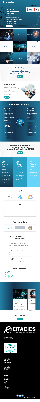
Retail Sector (5, 384)
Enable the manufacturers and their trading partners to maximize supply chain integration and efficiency (20, 306)
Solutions (20, 58)
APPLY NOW (20, 76)
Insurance (5, 385)
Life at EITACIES (6, 380)
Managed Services (33, 166)
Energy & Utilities (6, 389)
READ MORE (9, 26)
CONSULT (6, 357)
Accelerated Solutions (7, 362)
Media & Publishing (6, 391)
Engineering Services (7, 360)
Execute (6, 46)
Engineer (34, 46)
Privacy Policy (33, 400)
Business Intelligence (7, 370)
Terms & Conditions (28, 400)
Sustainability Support (7, 361)
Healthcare (5, 386)
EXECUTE (6, 372)
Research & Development (7, 365)
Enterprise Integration (7, 371)
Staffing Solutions (19, 166)
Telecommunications (6, 390)
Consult (20, 34)
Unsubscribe (24, 400)
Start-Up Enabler (5, 166)
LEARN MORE (20, 152)
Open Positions (6, 381)
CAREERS (6, 378)
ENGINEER (6, 363)
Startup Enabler (6, 377)
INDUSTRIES (6, 382)
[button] (5, 215)
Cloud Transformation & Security (8, 366)
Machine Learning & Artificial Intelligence (9, 369)
